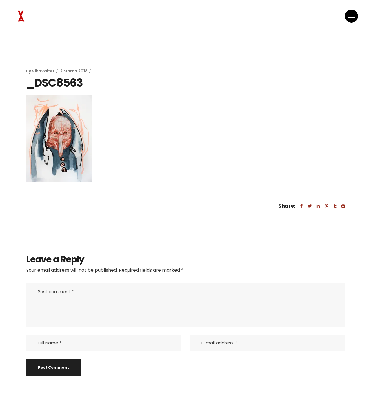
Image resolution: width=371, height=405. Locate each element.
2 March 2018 (74, 71)
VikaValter (43, 71)
